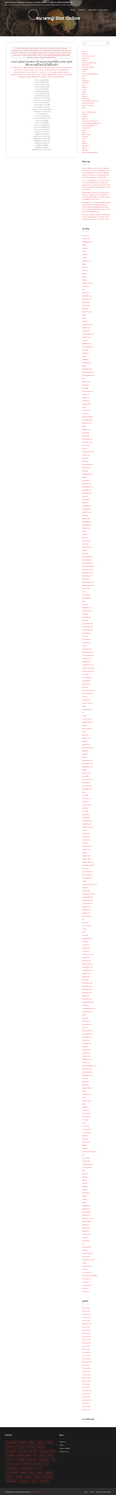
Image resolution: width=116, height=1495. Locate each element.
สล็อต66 (84, 60)
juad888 (84, 550)
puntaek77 (85, 808)
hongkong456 (86, 509)
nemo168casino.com (88, 690)
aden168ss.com (87, 299)
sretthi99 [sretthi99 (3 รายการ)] (26, 1463)
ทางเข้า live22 (86, 1113)
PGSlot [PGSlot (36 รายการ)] (48, 1456)
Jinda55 (84, 531)
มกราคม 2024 (86, 1394)
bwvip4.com (85, 394)
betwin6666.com (87, 369)
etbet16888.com (87, 439)
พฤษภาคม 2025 (86, 1343)
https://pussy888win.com (89, 125)
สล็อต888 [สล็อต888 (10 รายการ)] (20, 1475)
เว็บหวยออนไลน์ (86, 1272)
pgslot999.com (64, 70)
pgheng (84, 725)
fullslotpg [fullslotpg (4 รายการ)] (30, 1448)
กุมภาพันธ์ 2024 (86, 1390)
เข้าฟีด (63, 1445)
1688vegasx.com (87, 242)
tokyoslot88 (85, 98)
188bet (84, 251)
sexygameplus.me (87, 897)
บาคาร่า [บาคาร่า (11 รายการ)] (37, 1467)
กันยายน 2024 (86, 1368)
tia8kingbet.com (87, 989)
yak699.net (85, 1081)
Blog (73, 10)
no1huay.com (16, 50)
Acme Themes (35, 1492)
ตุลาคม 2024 (86, 1365)
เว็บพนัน (42, 57)
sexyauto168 (86, 891)
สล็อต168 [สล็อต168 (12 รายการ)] (47, 1471)
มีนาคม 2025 (86, 1349)
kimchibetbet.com (87, 563)
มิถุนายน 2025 (86, 1340)
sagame (84, 116)
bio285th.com (86, 382)
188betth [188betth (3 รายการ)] (40, 1444)
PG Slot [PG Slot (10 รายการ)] (41, 1456)
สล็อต (64, 55)
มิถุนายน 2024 (86, 1378)
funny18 (84, 87)
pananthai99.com (87, 709)
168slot (84, 245)
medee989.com (87, 649)
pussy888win (86, 817)
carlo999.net (86, 401)
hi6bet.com (85, 503)
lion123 (84, 592)
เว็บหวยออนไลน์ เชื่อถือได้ (89, 1276)
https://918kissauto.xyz (89, 112)
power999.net (86, 782)
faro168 (84, 148)
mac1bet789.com (87, 630)
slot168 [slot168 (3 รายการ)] (10, 1463)
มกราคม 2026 (86, 1317)
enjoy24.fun (85, 433)
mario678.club (86, 639)
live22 (84, 139)
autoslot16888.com (88, 334)
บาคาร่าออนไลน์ (48, 55)
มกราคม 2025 (86, 1355)
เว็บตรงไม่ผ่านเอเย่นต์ (88, 1260)
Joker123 (47, 48)
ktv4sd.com (85, 579)
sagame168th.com (44, 53)
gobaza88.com (86, 490)
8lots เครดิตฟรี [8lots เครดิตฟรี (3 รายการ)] (12, 1444)
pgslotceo (85, 751)
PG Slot (25, 50)
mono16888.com (87, 677)
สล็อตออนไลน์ (35, 77)
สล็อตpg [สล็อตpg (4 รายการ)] (28, 1475)
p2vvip (84, 706)
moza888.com (86, 681)
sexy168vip (85, 887)
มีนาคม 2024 (86, 1387)
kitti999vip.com (86, 576)
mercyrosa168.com (88, 655)
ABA (22, 48)
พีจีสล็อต (84, 1145)
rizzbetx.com (86, 840)
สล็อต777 (85, 96)
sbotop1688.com (87, 872)
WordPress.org (66, 1451)
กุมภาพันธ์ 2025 (86, 1352)
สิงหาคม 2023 (86, 1410)
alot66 (84, 315)
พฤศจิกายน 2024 (87, 1362)
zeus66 (84, 1091)
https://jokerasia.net (88, 103)
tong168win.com (87, 999)
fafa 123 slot (86, 445)
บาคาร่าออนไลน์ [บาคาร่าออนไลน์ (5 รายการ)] (13, 1471)
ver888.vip (85, 1047)
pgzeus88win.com (87, 763)
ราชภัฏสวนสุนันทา (87, 1164)
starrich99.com (86, 961)
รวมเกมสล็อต (86, 1158)
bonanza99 (85, 385)
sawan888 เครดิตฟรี (88, 865)
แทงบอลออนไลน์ (87, 1285)
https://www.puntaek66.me (90, 152)
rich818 (84, 830)
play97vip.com (86, 773)
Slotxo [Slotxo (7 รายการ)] (18, 1463)
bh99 (83, 378)
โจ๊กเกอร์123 (85, 1291)
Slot (66, 53)
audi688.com (86, 331)
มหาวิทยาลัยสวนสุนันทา (89, 1151)
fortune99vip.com (87, 464)
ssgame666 (85, 957)
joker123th (85, 544)
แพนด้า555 (85, 1288)
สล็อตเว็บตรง (86, 58)
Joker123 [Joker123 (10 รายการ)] (23, 1452)
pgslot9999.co (48, 50)
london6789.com (87, 611)
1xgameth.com (86, 261)
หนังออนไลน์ (85, 1241)
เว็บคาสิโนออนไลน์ (87, 1253)
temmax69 (85, 980)
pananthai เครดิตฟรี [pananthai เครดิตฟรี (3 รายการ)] (24, 1456)
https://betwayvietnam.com (90, 101)
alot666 (84, 318)
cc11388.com (86, 410)
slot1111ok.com (87, 926)
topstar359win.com (88, 1002)
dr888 (84, 426)
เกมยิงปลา (36, 57)
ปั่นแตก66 (85, 1139)
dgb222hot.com (87, 423)
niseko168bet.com (87, 693)
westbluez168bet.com (88, 1066)
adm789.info (86, 302)
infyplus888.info (87, 525)
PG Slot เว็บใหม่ (86, 719)
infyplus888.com (87, 522)
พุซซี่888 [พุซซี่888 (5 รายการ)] (24, 1471)
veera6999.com (86, 1043)
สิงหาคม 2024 (86, 1371)
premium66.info (87, 786)
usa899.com (85, 1040)
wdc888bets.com (87, 1059)
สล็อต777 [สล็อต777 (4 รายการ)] (11, 1475)
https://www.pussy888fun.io (90, 74)
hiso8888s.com (86, 506)
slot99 (84, 72)
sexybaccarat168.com (57, 53)
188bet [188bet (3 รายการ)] (31, 1444)
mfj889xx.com (86, 662)
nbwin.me (85, 687)
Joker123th (17, 70)
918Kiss (17, 48)
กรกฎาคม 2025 (86, 1336)
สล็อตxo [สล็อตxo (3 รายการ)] (36, 1475)
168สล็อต (85, 248)
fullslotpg (85, 137)
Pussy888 (33, 53)
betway (84, 366)
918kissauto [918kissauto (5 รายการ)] (12, 1448)
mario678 (85, 636)
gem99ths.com (86, 483)
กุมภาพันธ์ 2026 (86, 1314)
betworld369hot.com (88, 372)
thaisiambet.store (87, 983)
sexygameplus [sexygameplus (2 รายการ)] (42, 1459)
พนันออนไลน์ (57, 55)
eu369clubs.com (87, 442)
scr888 (84, 881)
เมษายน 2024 (86, 1384)
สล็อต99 (84, 1196)
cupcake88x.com (87, 420)
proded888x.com (87, 789)
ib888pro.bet (86, 518)
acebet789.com (86, 296)
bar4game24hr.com (88, 347)
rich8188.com (86, 833)
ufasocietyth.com (87, 1034)
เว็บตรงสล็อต (86, 1256)
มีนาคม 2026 (86, 1311)
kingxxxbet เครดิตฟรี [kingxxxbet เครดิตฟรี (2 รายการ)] (45, 1452)
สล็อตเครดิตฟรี (86, 1212)
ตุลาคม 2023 (86, 1403)
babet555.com (86, 337)
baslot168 (85, 350)
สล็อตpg (84, 1199)
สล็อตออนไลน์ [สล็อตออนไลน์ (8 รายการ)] (46, 1475)
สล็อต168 (85, 54)
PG (22, 50)
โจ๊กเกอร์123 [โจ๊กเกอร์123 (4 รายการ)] (43, 1479)
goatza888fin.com (87, 487)
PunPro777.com (24, 53)
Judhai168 (85, 553)
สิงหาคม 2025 (86, 1333)
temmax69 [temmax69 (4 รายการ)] (35, 1463)
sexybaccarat (86, 128)
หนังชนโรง (85, 114)
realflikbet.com (86, 824)
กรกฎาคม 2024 (86, 1375)
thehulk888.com (87, 986)
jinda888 (84, 534)
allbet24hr (85, 308)
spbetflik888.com (87, 938)
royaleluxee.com (87, 846)
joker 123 (85, 119)
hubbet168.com (87, 512)
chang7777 (85, 413)
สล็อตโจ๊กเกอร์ (86, 1234)
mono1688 (85, 674)
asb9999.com (86, 328)
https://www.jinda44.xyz (89, 63)
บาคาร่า (39, 55)
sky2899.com (86, 913)
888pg (84, 264)
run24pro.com (86, 849)
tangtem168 (85, 977)
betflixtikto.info (86, 363)
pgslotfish (85, 754)
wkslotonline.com (87, 1072)
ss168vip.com (86, 945)
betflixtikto (85, 359)
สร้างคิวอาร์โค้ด (86, 1167)
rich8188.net (85, 837)
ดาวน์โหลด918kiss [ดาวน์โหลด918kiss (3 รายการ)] (26, 1467)
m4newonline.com (87, 623)
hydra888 (85, 515)
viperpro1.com (86, 1050)
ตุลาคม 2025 (86, 1327)
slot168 (84, 929)
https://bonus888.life (88, 67)
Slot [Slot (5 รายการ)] (51, 1459)
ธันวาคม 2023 (86, 1397)
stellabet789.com (87, 964)
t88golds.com (86, 973)
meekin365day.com (88, 652)
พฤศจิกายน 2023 (87, 1400)
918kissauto (85, 286)
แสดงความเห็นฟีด (66, 1448)
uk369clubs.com (87, 1037)
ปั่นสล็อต (84, 1136)
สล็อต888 (85, 69)
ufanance (85, 1027)
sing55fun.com (86, 907)
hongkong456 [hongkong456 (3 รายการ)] (12, 1452)
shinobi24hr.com (87, 903)
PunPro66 (57, 50)
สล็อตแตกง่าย (86, 1225)
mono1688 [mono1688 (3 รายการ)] (11, 1456)
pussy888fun (86, 814)
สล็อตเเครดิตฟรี (86, 1221)
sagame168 (85, 856)
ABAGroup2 (28, 48)
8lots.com (85, 267)
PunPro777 (15, 53)
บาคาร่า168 (85, 1126)
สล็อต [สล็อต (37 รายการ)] (31, 1471)
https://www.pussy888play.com (91, 123)
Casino (41, 48)
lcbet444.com (86, 588)
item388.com (86, 528)
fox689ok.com (86, 468)
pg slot (84, 92)
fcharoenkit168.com (88, 452)
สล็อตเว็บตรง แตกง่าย (88, 56)
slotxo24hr (85, 935)
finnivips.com (86, 455)
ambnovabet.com (87, 324)
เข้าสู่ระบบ (64, 1442)
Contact (81, 10)
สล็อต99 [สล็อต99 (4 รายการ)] (38, 1471)
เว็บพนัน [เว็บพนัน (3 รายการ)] (33, 1479)
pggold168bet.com (87, 722)
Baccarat (35, 48)
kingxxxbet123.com (88, 569)
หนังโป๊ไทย (85, 83)
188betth (85, 254)
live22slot (85, 604)
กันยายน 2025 (86, 1330)
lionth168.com (86, 598)
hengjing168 (85, 499)
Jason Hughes (30, 67)
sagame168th (86, 859)
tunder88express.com (88, 1008)
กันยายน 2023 (86, 1406)
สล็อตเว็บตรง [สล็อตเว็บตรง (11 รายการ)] (24, 1479)
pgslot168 (85, 735)
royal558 (84, 843)
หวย (83, 1244)
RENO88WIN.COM (87, 827)
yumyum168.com (87, 1088)
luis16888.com (86, 617)
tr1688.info (85, 1005)
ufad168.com (86, 1021)
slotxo (84, 78)
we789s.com (86, 1062)
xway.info (85, 1078)
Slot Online (32, 74)
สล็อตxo (84, 1202)
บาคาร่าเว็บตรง (86, 1132)
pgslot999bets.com (88, 747)
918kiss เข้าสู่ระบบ (87, 283)
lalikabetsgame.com (88, 582)
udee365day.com (87, 1012)
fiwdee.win (85, 458)
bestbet (84, 356)
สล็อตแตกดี (85, 1231)
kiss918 (84, 89)
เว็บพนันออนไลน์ (50, 57)
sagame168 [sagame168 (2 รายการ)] (31, 1459)
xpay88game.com (87, 1075)
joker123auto (86, 541)
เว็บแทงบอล (85, 1282)
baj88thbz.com (86, 343)
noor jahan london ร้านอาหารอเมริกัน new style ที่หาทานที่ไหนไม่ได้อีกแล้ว (39, 2)
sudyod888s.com (87, 967)
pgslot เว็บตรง (86, 134)
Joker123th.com (55, 48)
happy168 (85, 496)
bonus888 (85, 388)
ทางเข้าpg (85, 1120)
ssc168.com (85, 951)
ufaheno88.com (87, 1024)
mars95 (84, 646)
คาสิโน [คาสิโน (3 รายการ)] (44, 1463)
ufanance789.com (87, 1031)
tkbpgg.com (85, 996)
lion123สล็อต (86, 595)
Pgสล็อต (84, 770)
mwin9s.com (86, 684)
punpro (84, 792)
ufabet (84, 1015)
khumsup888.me (87, 557)
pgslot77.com (38, 50)
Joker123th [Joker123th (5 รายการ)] (32, 1452)
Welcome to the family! (98, 10)
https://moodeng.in (88, 105)
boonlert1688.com (87, 391)
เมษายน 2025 (86, 1346)
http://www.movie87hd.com (90, 121)
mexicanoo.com (87, 658)
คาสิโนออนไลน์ (31, 55)
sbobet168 (85, 868)
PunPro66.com (65, 50)
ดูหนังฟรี (84, 143)
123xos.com (85, 235)
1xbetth (84, 258)
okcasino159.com (87, 703)
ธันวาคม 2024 (86, 1359)
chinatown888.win (87, 417)
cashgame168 (86, 404)
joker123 (84, 51)
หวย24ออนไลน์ (86, 1247)
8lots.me (84, 274)
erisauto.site (85, 436)
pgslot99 (84, 741)
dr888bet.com (86, 429)
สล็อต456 (85, 150)
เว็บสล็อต (84, 1269)
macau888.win (86, 633)
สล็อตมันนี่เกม (86, 1206)
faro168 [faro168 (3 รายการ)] (21, 1448)
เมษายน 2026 (86, 1308)
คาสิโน (24, 55)
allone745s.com (87, 312)
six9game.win (86, 910)
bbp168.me (85, 353)
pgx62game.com (87, 760)
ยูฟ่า (83, 1155)
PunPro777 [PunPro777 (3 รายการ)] (12, 1459)
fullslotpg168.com (87, 474)
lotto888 (84, 614)
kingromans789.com (88, 566)
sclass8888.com (87, 878)
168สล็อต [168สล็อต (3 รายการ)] (23, 1444)
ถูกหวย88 (84, 1107)
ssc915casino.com (87, 954)
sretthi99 (84, 942)
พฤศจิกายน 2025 (87, 1324)
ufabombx (85, 1018)
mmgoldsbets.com (87, 665)
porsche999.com (87, 779)
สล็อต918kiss (86, 1193)
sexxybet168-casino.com (89, 884)
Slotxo (19, 55)
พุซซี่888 (84, 1148)
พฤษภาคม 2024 (86, 1381)
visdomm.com (86, 1056)
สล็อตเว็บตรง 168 (87, 1218)
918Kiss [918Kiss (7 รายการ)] (48, 1444)
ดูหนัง (83, 141)
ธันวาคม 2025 (86, 1320)
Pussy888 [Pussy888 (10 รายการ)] (22, 1459)
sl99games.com (87, 916)
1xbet (83, 85)
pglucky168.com (87, 728)
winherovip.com (87, 1069)
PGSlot (31, 50)
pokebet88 (85, 776)
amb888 (84, 321)
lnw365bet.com (86, 608)
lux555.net (85, 620)
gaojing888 (85, 480)
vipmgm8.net (86, 1053)
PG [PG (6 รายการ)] (35, 1456)
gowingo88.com (87, 493)
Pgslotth (84, 757)
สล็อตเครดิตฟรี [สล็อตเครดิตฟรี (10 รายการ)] (12, 1479)
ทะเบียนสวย (85, 1110)
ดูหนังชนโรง (85, 146)
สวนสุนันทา (85, 1237)
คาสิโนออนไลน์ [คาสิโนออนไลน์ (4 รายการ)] (13, 1467)
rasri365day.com (87, 821)
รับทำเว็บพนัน (86, 1161)
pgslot (84, 107)
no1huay (64, 48)
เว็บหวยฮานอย (86, 1279)
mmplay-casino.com (88, 668)
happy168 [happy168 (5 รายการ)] (39, 1448)
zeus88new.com (87, 1094)
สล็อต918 (85, 1190)
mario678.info (86, 643)
